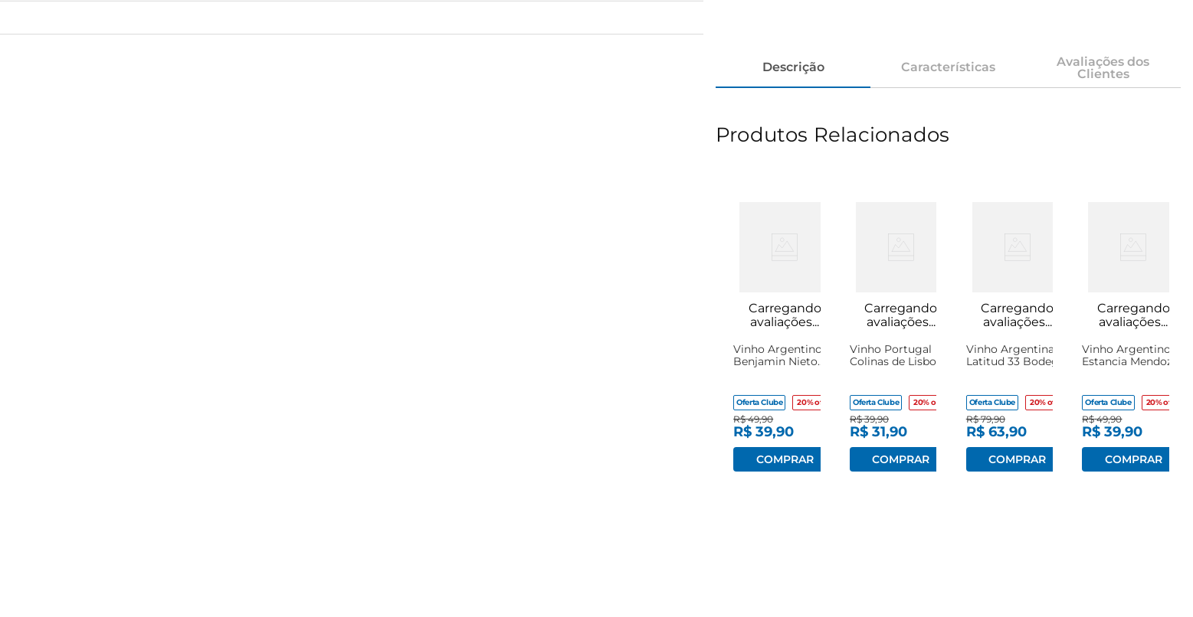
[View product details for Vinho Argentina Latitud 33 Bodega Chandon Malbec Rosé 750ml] (1006, 331)
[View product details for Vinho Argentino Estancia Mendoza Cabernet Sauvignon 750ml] (1122, 331)
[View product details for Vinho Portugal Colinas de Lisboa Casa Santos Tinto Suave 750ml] (890, 331)
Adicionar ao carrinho (784, 459)
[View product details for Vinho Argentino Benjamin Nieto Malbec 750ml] (773, 331)
